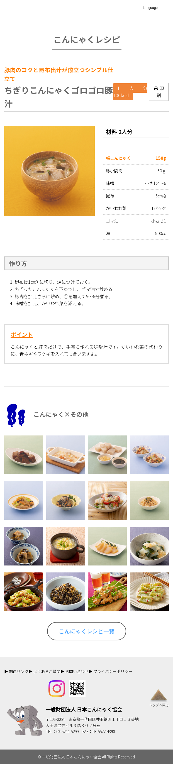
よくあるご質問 (46, 671)
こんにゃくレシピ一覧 (86, 631)
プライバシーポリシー (112, 671)
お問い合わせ (77, 671)
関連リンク (18, 671)
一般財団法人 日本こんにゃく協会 (84, 709)
